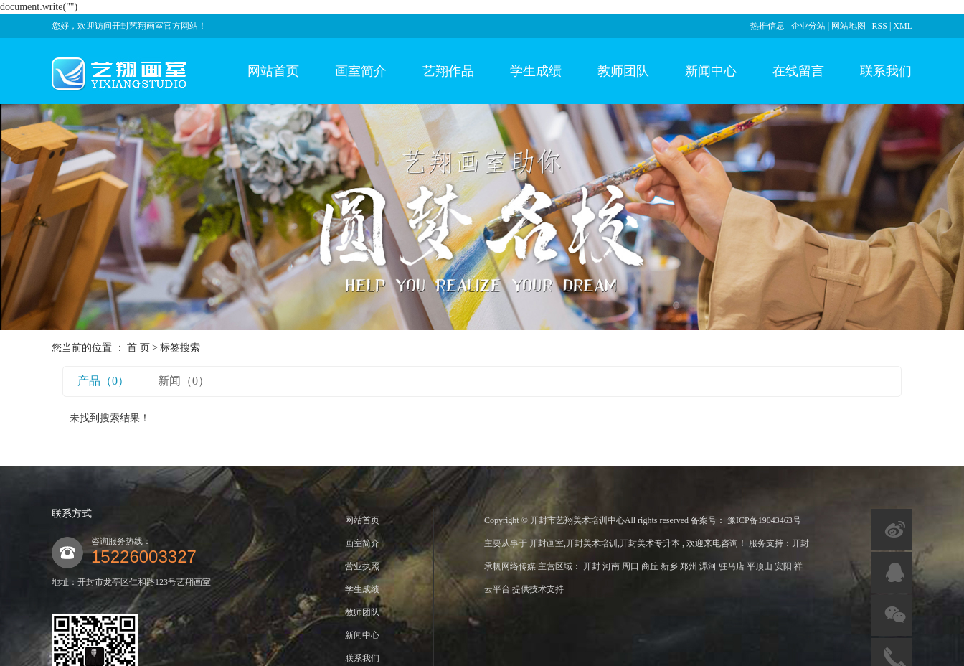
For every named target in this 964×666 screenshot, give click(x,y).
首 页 (138, 347)
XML (902, 26)
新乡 (670, 566)
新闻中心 (711, 71)
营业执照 (362, 566)
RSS (879, 26)
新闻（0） (183, 381)
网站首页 (273, 71)
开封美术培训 (592, 543)
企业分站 (808, 26)
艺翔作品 (448, 71)
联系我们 (886, 71)
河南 (612, 566)
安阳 (784, 566)
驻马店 (733, 566)
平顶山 (761, 566)
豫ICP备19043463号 (764, 520)
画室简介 (361, 71)
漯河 (709, 566)
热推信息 (767, 26)
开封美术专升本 (650, 543)
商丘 (651, 566)
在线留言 (798, 71)
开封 (592, 566)
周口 (631, 566)
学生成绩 (536, 71)
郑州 (689, 566)
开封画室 (546, 543)
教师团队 (623, 71)
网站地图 (849, 26)
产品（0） (103, 381)
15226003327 (144, 556)
